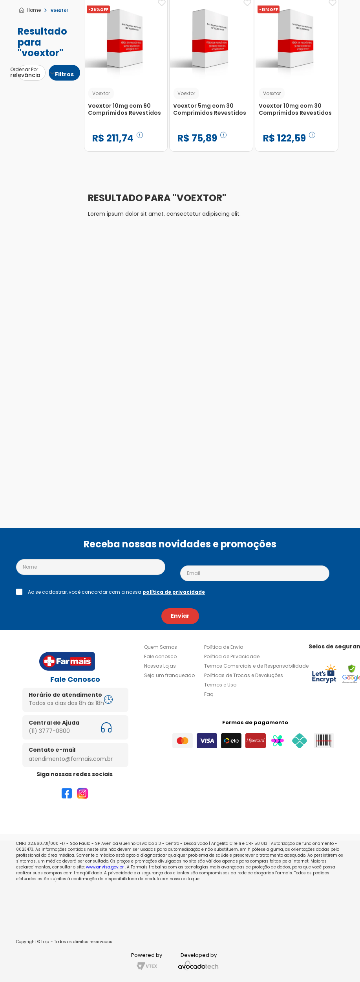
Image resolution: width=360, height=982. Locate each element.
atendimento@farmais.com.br (71, 759)
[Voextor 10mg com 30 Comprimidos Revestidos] (218, 254)
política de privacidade (174, 592)
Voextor (59, 10)
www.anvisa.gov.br (105, 867)
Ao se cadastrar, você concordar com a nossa (116, 592)
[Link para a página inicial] (29, 10)
